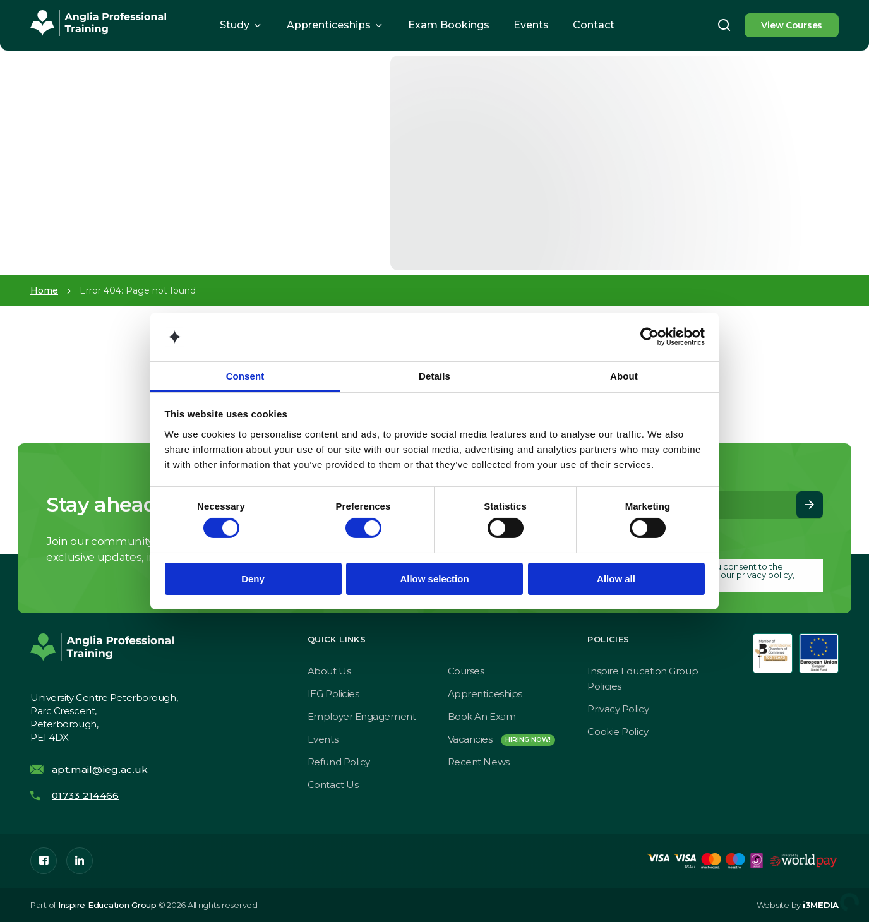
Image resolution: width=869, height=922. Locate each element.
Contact (593, 25)
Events (531, 25)
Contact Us (333, 785)
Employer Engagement (362, 716)
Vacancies (502, 739)
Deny (253, 578)
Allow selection (434, 578)
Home (44, 290)
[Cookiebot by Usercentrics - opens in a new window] (649, 336)
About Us (329, 671)
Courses (466, 671)
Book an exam (482, 716)
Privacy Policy (618, 709)
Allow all (616, 578)
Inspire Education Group (107, 905)
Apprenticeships (329, 25)
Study (234, 25)
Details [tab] (434, 376)
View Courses (791, 25)
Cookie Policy (617, 732)
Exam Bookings (448, 25)
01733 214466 (85, 795)
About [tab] (624, 376)
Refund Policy (339, 762)
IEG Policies (333, 694)
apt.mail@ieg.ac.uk (100, 769)
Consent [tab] (245, 376)
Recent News (479, 762)
